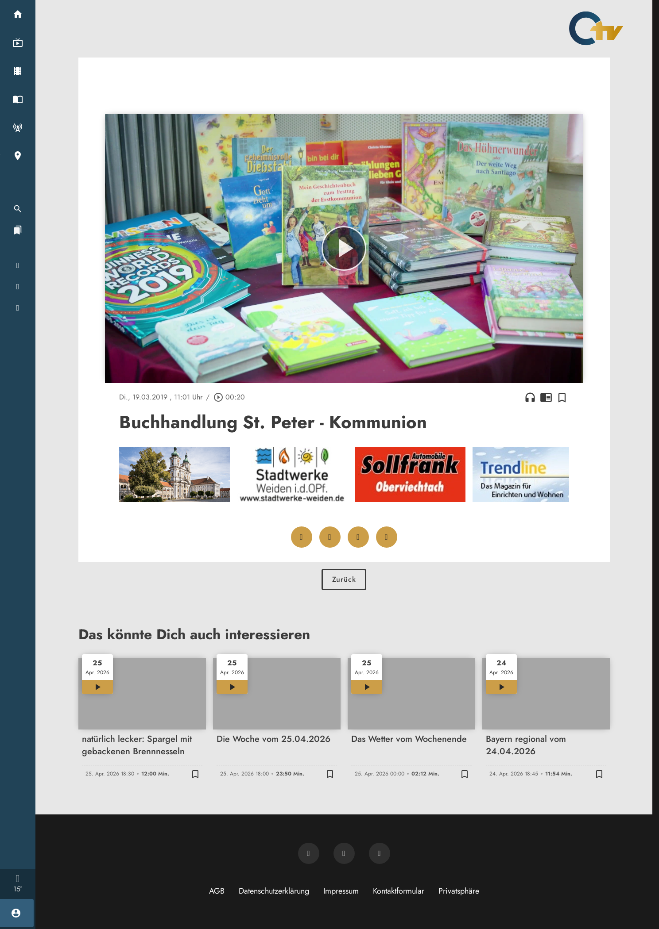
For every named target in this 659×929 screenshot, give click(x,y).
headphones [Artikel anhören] (530, 397)
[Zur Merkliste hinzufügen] (562, 397)
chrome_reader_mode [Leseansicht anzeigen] (546, 397)
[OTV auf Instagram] (379, 853)
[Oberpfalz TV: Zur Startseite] (596, 28)
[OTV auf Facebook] (344, 853)
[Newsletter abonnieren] (308, 853)
